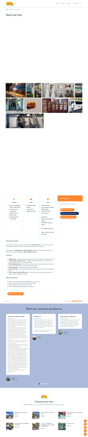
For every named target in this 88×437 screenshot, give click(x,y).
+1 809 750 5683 (68, 210)
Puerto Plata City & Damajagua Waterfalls (74, 413)
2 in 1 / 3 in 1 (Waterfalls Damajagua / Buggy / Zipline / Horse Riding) (48, 425)
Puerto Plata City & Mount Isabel (21, 413)
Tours (62, 3)
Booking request (16, 294)
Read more (17, 415)
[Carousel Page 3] (42, 383)
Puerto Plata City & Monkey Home (47, 413)
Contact (75, 3)
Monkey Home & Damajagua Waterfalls (22, 424)
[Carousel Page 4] (43, 383)
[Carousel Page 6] (46, 383)
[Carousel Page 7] (47, 383)
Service (69, 3)
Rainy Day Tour (17, 9)
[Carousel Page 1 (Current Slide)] (39, 383)
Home (57, 3)
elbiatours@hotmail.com (70, 213)
